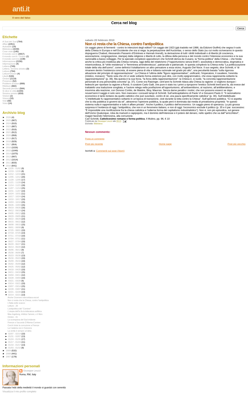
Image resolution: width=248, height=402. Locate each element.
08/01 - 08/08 (14, 227)
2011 (8, 162)
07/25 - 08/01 (14, 230)
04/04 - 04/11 (14, 275)
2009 (8, 350)
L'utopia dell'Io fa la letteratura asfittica (25, 311)
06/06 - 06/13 (14, 250)
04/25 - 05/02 (14, 267)
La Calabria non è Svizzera (20, 328)
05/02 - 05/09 (14, 264)
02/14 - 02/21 (14, 295)
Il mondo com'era (11, 59)
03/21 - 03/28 (14, 281)
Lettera (5, 66)
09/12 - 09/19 (14, 210)
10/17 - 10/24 (14, 196)
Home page (165, 144)
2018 (8, 141)
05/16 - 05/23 (14, 258)
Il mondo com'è (9, 54)
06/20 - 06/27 (14, 244)
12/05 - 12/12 (14, 177)
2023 (8, 126)
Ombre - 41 (13, 317)
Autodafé (6, 46)
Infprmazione (8, 63)
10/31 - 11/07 (14, 191)
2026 (8, 117)
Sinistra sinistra (9, 93)
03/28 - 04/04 (14, 278)
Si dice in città (9, 91)
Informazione (8, 61)
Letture (5, 71)
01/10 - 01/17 (14, 345)
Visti (4, 100)
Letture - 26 (13, 306)
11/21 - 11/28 (14, 182)
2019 (8, 138)
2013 (8, 156)
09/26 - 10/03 (14, 205)
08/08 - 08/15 (14, 224)
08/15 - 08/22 (14, 222)
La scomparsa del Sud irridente (21, 319)
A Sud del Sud (9, 41)
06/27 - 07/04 (14, 241)
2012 (8, 159)
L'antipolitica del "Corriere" (19, 308)
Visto (4, 103)
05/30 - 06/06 (14, 252)
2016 (8, 147)
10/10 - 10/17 (14, 199)
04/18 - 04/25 (14, 269)
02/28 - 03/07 (14, 289)
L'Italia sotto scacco (16, 303)
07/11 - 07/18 (14, 236)
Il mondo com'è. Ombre (13, 56)
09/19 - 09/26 (14, 208)
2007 (8, 356)
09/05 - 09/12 (14, 213)
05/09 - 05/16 (14, 261)
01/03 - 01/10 (14, 348)
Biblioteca (98, 124)
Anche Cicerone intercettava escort (23, 297)
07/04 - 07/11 (14, 238)
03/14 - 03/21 (14, 283)
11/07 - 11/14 (14, 188)
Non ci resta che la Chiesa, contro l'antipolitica (28, 300)
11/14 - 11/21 (14, 185)
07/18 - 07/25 (14, 233)
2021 (8, 132)
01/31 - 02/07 (14, 336)
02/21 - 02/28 (14, 292)
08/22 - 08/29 (14, 219)
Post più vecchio (237, 144)
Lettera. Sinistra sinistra (14, 68)
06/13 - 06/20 (14, 247)
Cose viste (7, 51)
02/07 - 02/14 (14, 334)
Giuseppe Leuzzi (32, 370)
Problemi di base (10, 83)
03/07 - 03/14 (14, 286)
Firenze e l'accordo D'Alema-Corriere (24, 322)
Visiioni (5, 96)
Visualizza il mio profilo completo (19, 391)
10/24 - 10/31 (14, 193)
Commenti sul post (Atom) (110, 150)
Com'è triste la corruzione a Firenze (23, 325)
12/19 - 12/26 (14, 171)
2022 (8, 129)
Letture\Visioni (9, 73)
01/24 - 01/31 (14, 339)
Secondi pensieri (10, 88)
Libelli (5, 76)
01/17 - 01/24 (14, 342)
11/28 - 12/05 (14, 180)
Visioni (5, 98)
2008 (8, 353)
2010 (8, 165)
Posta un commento (95, 139)
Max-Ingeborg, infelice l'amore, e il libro (25, 314)
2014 (8, 153)
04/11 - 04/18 (14, 272)
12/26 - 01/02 (14, 168)
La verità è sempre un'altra (19, 331)
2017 (8, 144)
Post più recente (94, 144)
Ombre (5, 78)
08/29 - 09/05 (14, 216)
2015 (8, 150)
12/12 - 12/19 (14, 174)
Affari (5, 44)
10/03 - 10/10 (14, 202)
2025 (8, 120)
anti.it (20, 9)
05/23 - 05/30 (14, 255)
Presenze (7, 81)
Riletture (6, 86)
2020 (8, 135)
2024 (8, 123)
